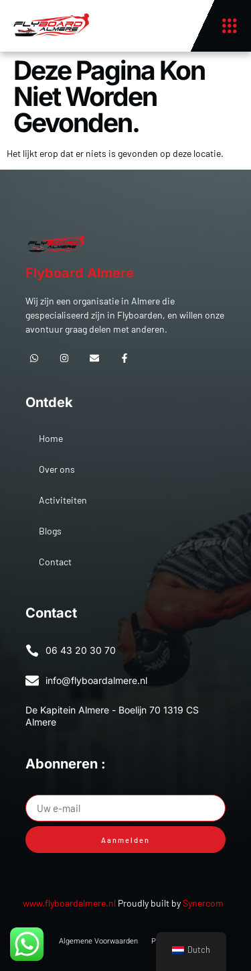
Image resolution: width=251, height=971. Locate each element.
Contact (55, 561)
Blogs (50, 530)
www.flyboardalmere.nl (69, 903)
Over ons (57, 469)
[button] (229, 25)
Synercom (203, 903)
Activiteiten (63, 500)
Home (51, 438)
